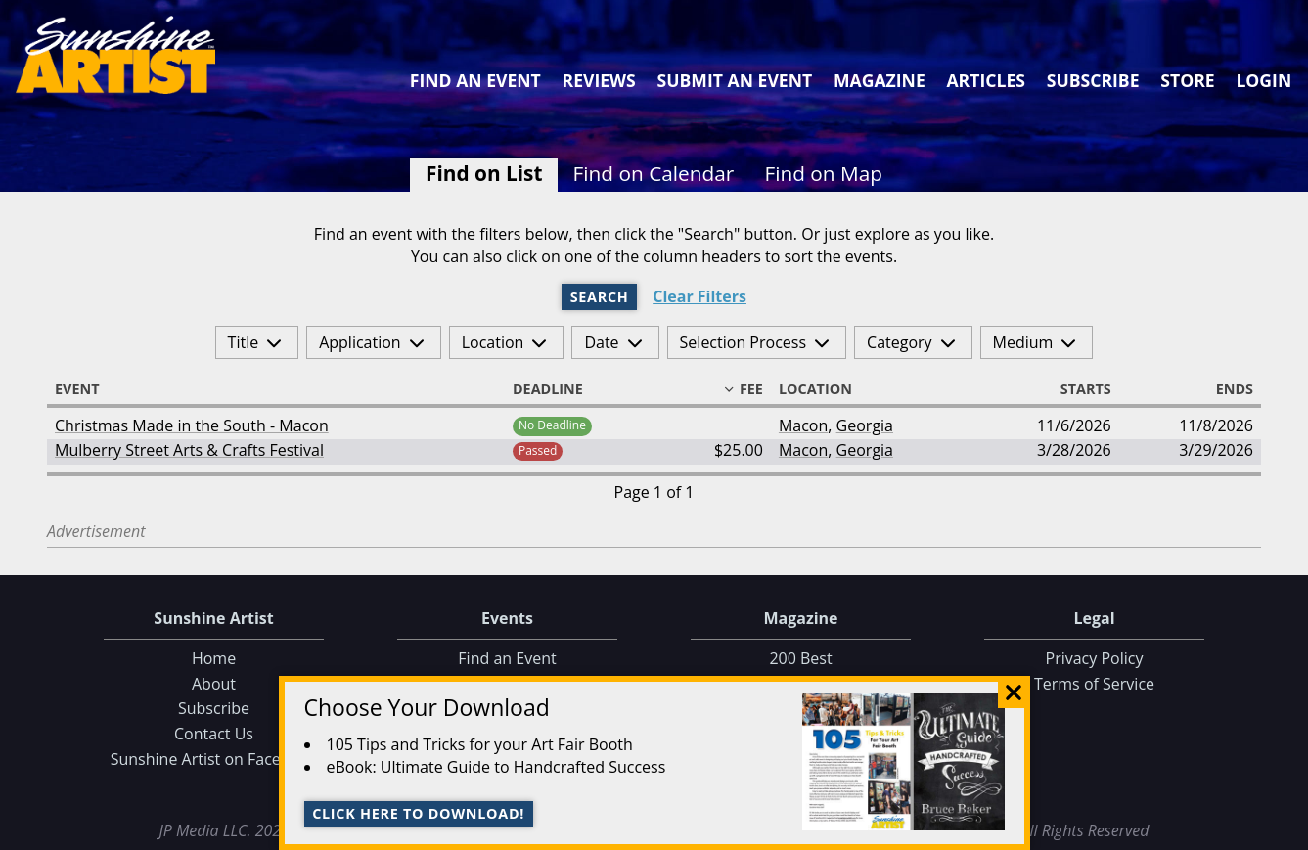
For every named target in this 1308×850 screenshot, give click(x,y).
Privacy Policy (1095, 658)
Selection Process (743, 342)
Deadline (557, 389)
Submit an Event (735, 80)
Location (493, 342)
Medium (1023, 342)
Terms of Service (1094, 683)
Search (599, 297)
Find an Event (475, 80)
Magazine (879, 80)
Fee (742, 389)
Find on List (484, 173)
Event (86, 389)
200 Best (800, 658)
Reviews (599, 80)
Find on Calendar (654, 173)
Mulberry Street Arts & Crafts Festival (189, 450)
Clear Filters (699, 297)
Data (1285, 832)
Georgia (864, 425)
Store (1187, 80)
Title (243, 342)
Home (214, 658)
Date (601, 342)
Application (360, 342)
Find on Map (823, 173)
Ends (1225, 389)
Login (1263, 80)
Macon (803, 425)
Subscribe (1093, 80)
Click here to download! (418, 813)
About (214, 683)
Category (899, 342)
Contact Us (213, 733)
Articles (985, 80)
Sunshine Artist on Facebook (214, 759)
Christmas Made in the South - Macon (192, 425)
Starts (1077, 389)
